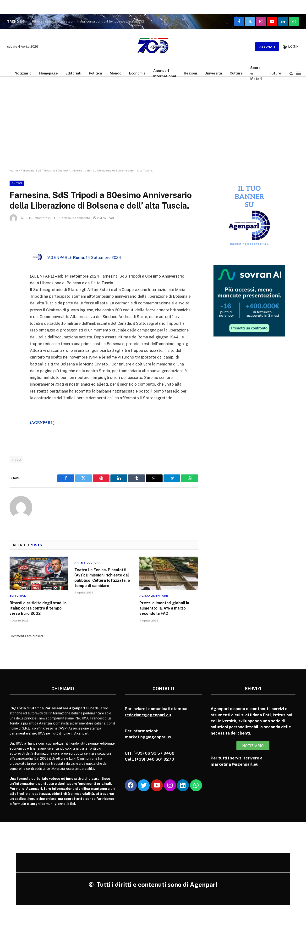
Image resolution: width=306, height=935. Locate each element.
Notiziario (23, 73)
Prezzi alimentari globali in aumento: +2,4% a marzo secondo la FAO (164, 608)
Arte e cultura (87, 562)
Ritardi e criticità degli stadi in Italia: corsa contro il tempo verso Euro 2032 (88, 21)
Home (14, 170)
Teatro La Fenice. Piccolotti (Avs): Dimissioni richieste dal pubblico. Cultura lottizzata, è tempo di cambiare (102, 578)
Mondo (115, 73)
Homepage (48, 73)
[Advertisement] (153, 126)
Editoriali (73, 73)
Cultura (236, 73)
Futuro (275, 73)
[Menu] (298, 73)
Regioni (190, 73)
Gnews (16, 183)
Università (213, 73)
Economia (137, 73)
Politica (95, 73)
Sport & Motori (256, 73)
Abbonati (267, 46)
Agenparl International (164, 73)
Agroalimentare (153, 595)
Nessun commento (75, 218)
